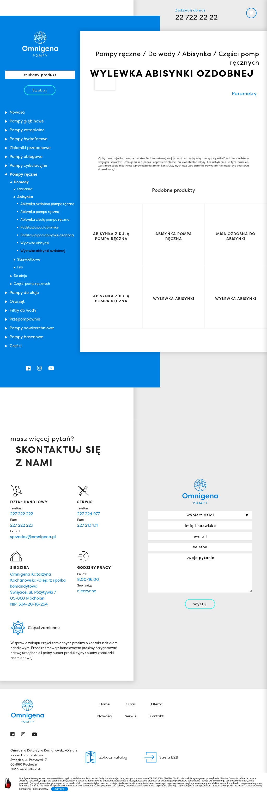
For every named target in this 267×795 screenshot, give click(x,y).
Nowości (104, 664)
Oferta (156, 652)
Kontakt (157, 664)
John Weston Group (240, 742)
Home (104, 652)
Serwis (130, 664)
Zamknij (59, 788)
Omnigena (40, 44)
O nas (131, 652)
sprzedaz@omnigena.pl (33, 485)
